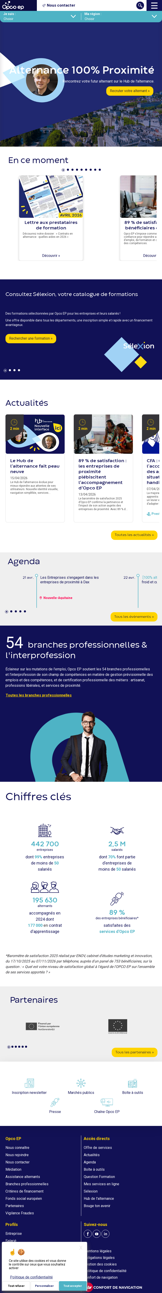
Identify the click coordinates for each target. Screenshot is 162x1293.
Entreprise (13, 1233)
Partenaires (14, 1206)
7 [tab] (91, 170)
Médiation (13, 1169)
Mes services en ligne (101, 1184)
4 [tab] (77, 170)
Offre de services (98, 1147)
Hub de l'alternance (99, 1198)
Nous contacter (17, 1162)
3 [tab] (73, 170)
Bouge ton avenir (97, 1206)
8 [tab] (96, 170)
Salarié (10, 1241)
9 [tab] (100, 170)
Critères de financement (24, 1191)
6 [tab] (86, 170)
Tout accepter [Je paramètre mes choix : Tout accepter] (72, 1286)
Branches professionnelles (26, 1184)
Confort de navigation (101, 1277)
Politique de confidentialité (105, 1271)
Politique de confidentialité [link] (31, 1277)
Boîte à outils (94, 1169)
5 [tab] (82, 170)
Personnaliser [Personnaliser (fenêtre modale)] (44, 1286)
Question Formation (99, 1177)
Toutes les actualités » (134, 535)
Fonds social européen (23, 1198)
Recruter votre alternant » (130, 91)
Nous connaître (17, 1147)
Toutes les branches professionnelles (39, 695)
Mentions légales (97, 1251)
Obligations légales (99, 1257)
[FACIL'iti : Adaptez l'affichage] (113, 1287)
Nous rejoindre (17, 1155)
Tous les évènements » (134, 617)
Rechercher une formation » (31, 338)
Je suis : (9, 14)
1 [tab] (64, 170)
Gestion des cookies (100, 1264)
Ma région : (92, 14)
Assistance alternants (22, 1177)
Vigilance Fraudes (19, 1213)
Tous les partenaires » (134, 1052)
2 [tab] (68, 170)
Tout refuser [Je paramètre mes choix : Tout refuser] (16, 1286)
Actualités (92, 1155)
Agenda (90, 1162)
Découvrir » (51, 255)
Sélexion (91, 1191)
